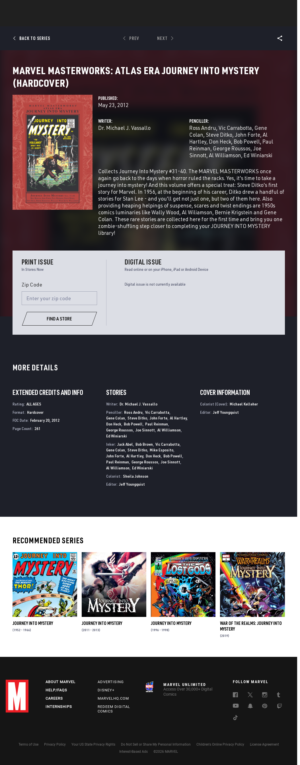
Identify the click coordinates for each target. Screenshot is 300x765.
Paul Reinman (156, 430)
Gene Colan (115, 424)
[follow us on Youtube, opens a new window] (236, 712)
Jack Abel (125, 451)
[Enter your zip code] (59, 305)
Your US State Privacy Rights (93, 751)
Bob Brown (144, 451)
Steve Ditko (219, 141)
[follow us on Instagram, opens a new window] (264, 702)
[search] (284, 7)
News (64, 20)
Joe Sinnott (145, 436)
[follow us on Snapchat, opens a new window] (250, 713)
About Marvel (60, 688)
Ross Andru (202, 134)
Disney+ (106, 696)
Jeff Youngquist (132, 491)
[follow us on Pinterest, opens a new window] (264, 713)
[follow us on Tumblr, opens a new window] (278, 702)
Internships (59, 712)
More (233, 20)
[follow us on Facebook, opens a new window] (235, 702)
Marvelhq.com (113, 704)
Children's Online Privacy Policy (220, 751)
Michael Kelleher (244, 410)
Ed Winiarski (258, 162)
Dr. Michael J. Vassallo (124, 134)
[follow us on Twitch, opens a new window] (279, 713)
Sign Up (45, 7)
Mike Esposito (161, 456)
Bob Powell (247, 148)
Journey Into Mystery (33, 630)
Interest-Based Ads (133, 758)
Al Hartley (178, 424)
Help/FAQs (56, 696)
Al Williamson (225, 162)
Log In (26, 7)
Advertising (111, 688)
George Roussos (231, 155)
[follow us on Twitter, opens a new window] (250, 702)
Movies (140, 20)
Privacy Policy (55, 751)
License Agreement (264, 751)
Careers (54, 704)
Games (190, 20)
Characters (113, 20)
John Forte (247, 141)
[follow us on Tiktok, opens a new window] (235, 725)
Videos (212, 20)
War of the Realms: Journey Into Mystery (251, 633)
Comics (85, 20)
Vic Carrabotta (235, 134)
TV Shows (165, 20)
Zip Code (32, 291)
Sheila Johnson (135, 483)
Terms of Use (28, 751)
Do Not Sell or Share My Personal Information (156, 751)
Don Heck (220, 148)
